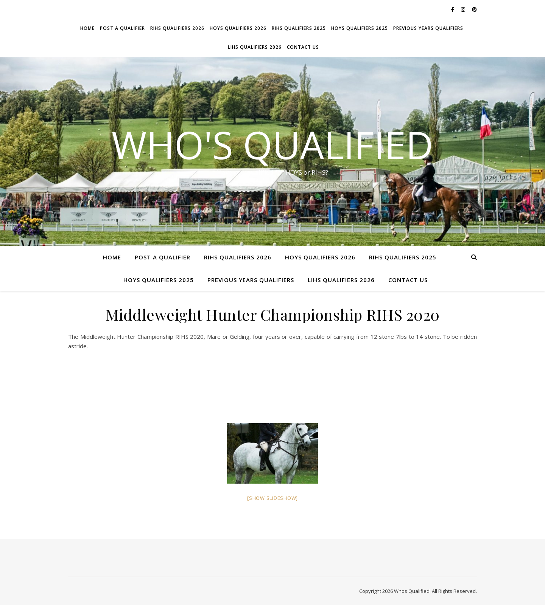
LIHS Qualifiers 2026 (255, 47)
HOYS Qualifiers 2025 (359, 28)
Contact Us (303, 47)
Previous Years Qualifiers (428, 28)
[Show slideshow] (272, 498)
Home (87, 28)
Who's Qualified (272, 144)
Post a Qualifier (122, 28)
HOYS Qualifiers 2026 (238, 28)
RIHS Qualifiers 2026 (177, 28)
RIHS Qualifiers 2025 (299, 28)
